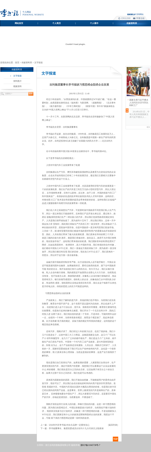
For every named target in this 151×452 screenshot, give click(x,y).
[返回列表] (113, 425)
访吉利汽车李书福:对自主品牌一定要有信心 (69, 425)
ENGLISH (125, 18)
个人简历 (56, 23)
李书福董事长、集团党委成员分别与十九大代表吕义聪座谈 (76, 428)
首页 (17, 62)
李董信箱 (140, 18)
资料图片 (17, 81)
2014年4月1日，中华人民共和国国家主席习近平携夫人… (139, 114)
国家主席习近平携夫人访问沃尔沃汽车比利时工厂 (138, 102)
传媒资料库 (131, 23)
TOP (115, 439)
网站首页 (19, 23)
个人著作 (94, 23)
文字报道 (17, 76)
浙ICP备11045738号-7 (90, 445)
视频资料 (17, 86)
